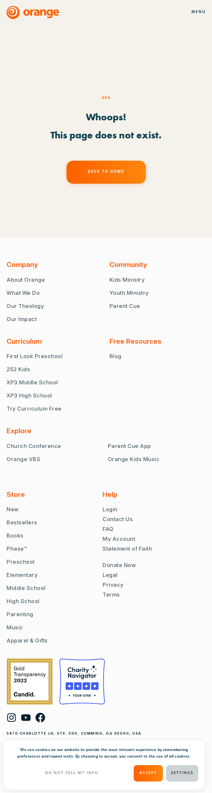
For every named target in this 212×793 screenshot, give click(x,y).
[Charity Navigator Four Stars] (82, 681)
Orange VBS (23, 459)
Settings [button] (182, 773)
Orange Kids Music (134, 459)
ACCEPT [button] (148, 773)
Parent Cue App (129, 446)
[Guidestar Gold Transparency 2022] (30, 681)
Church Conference (34, 446)
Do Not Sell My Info (71, 773)
